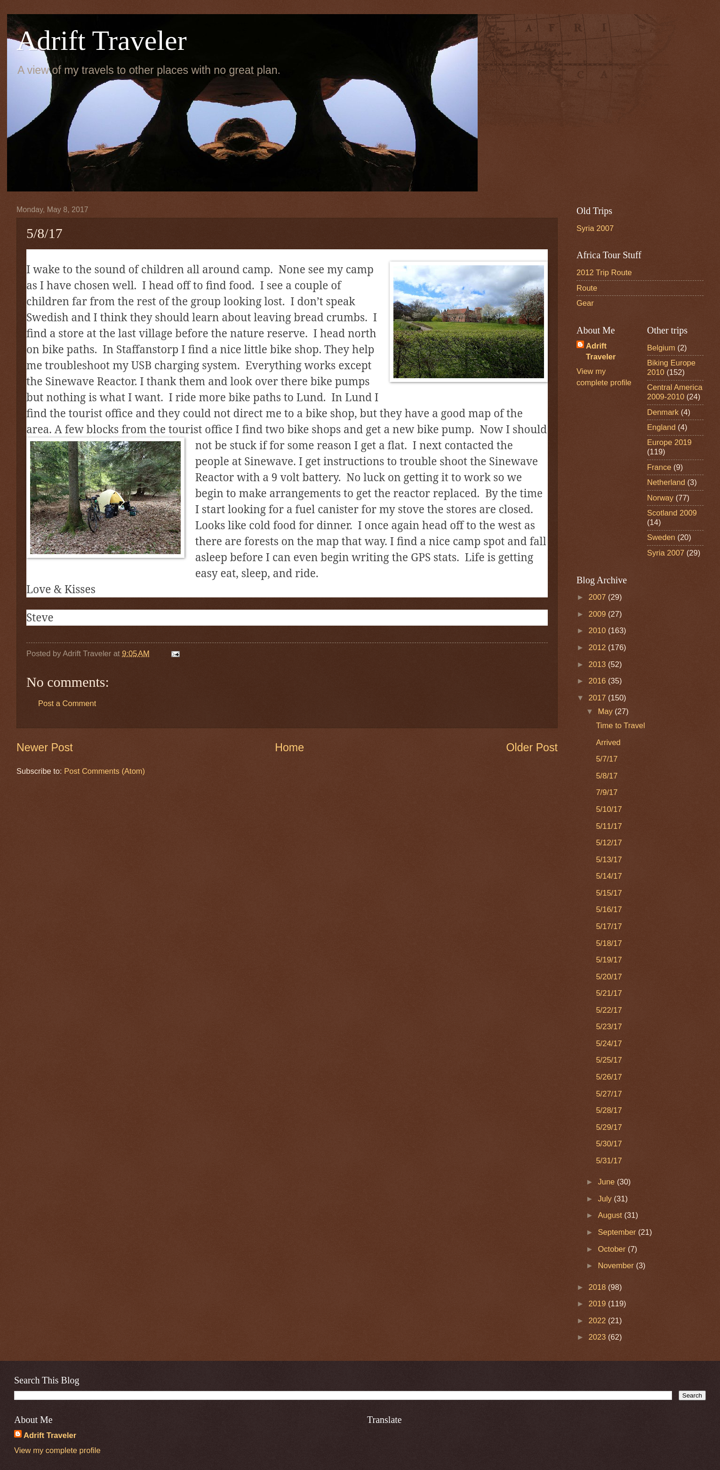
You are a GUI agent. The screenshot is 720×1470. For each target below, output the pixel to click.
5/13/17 (609, 859)
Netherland (666, 482)
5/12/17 (609, 842)
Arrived (608, 742)
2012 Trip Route (604, 272)
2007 (598, 597)
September (618, 1232)
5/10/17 (609, 809)
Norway (660, 497)
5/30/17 (609, 1143)
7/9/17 (606, 792)
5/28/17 (609, 1110)
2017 (598, 697)
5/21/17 (609, 993)
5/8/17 (606, 775)
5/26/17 (609, 1077)
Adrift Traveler (101, 40)
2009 (598, 614)
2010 (598, 630)
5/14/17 (609, 876)
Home (289, 747)
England (661, 427)
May (606, 711)
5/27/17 (609, 1093)
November (617, 1265)
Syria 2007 (595, 228)
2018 (598, 1287)
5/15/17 (609, 893)
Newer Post (44, 747)
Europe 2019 (669, 442)
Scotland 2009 (672, 513)
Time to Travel (620, 725)
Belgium (661, 347)
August (611, 1215)
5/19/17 (609, 959)
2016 (598, 680)
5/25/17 (609, 1060)
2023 (598, 1337)
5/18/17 (609, 943)
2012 (598, 647)
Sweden (661, 537)
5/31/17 (609, 1160)
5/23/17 (609, 1026)
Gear (585, 303)
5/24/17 (609, 1043)
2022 (598, 1320)
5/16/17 (609, 909)
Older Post (532, 747)
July (606, 1198)
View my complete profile (57, 1450)
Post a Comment (67, 703)
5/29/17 (609, 1127)
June (607, 1181)
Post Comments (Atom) (104, 771)
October (612, 1249)
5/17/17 (609, 926)
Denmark (663, 412)
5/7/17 (606, 759)
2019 (598, 1303)
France (659, 467)
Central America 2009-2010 (675, 392)
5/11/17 (609, 826)
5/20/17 (609, 976)
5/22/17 (609, 1010)
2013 (598, 664)
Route (586, 288)
